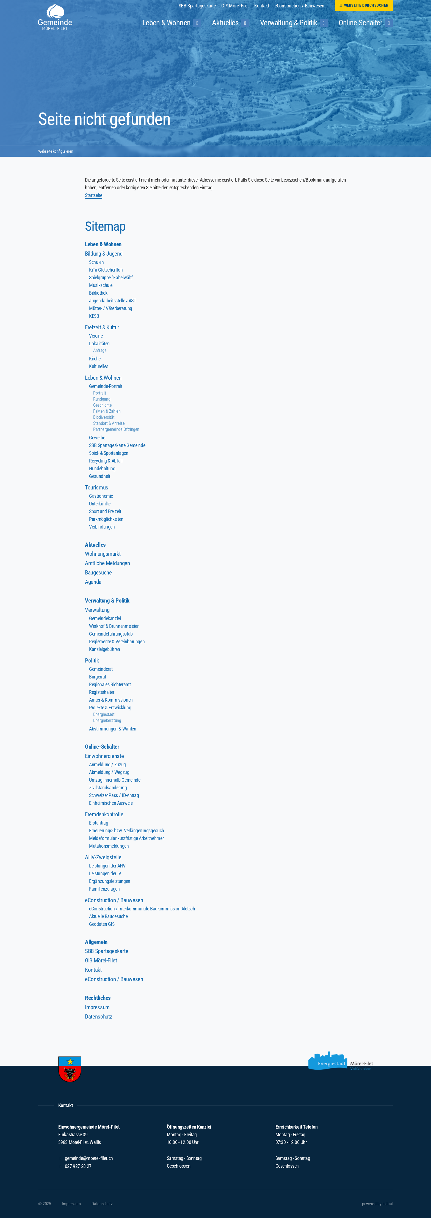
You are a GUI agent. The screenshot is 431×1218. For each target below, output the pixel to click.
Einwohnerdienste (105, 757)
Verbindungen (102, 527)
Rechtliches (99, 1000)
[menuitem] (200, 6)
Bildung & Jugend (105, 253)
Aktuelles (96, 545)
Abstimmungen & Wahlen (112, 730)
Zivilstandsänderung (107, 789)
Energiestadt (103, 715)
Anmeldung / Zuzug (107, 766)
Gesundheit (99, 476)
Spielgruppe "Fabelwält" (111, 278)
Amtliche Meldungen (108, 563)
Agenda (94, 582)
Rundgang (101, 399)
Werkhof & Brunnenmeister (113, 627)
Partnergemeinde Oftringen (116, 429)
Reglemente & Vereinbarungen (116, 642)
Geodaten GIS (101, 925)
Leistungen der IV (105, 875)
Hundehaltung (102, 469)
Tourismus (97, 487)
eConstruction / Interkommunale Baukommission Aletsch (141, 910)
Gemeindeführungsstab (110, 635)
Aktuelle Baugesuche (108, 918)
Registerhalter (101, 693)
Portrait (99, 393)
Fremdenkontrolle (105, 815)
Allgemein (97, 943)
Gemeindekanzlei (105, 619)
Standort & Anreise (109, 423)
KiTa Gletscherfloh (106, 270)
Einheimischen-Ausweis (110, 804)
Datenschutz (99, 1018)
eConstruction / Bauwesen (115, 901)
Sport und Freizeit (105, 511)
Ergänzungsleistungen (109, 882)
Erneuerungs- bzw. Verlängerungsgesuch (126, 832)
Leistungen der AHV (107, 867)
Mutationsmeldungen (109, 847)
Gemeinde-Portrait (105, 386)
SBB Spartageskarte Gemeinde (117, 445)
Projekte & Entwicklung (110, 708)
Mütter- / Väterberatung (110, 308)
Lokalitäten (99, 344)
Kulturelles (98, 366)
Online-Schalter (103, 748)
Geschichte (102, 405)
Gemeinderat (101, 670)
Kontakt (94, 971)
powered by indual (377, 1203)
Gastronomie (101, 496)
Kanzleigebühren (104, 650)
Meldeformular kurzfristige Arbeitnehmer (126, 839)
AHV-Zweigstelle (104, 858)
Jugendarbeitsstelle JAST (112, 301)
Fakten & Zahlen (106, 411)
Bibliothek (98, 293)
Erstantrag (98, 824)
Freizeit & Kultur (103, 327)
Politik (92, 661)
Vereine (96, 336)
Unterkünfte (99, 504)
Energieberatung (107, 721)
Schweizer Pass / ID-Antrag (114, 797)
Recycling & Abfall (105, 461)
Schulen (96, 262)
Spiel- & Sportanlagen (108, 453)
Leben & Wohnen (104, 244)
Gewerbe (97, 438)
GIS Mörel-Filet (101, 962)
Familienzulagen (104, 890)
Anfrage (99, 350)
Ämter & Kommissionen (110, 701)
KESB (94, 316)
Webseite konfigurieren (57, 151)
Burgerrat (97, 678)
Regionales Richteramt (110, 685)
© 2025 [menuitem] (44, 1203)
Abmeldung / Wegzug (109, 773)
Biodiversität (103, 417)
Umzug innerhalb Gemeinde (114, 781)
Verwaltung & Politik (109, 601)
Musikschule (100, 285)
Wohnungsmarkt (104, 554)
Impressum (98, 1009)
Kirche (95, 359)
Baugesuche (99, 573)
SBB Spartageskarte (108, 952)
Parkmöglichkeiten (106, 519)
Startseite (93, 195)
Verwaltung (98, 610)
